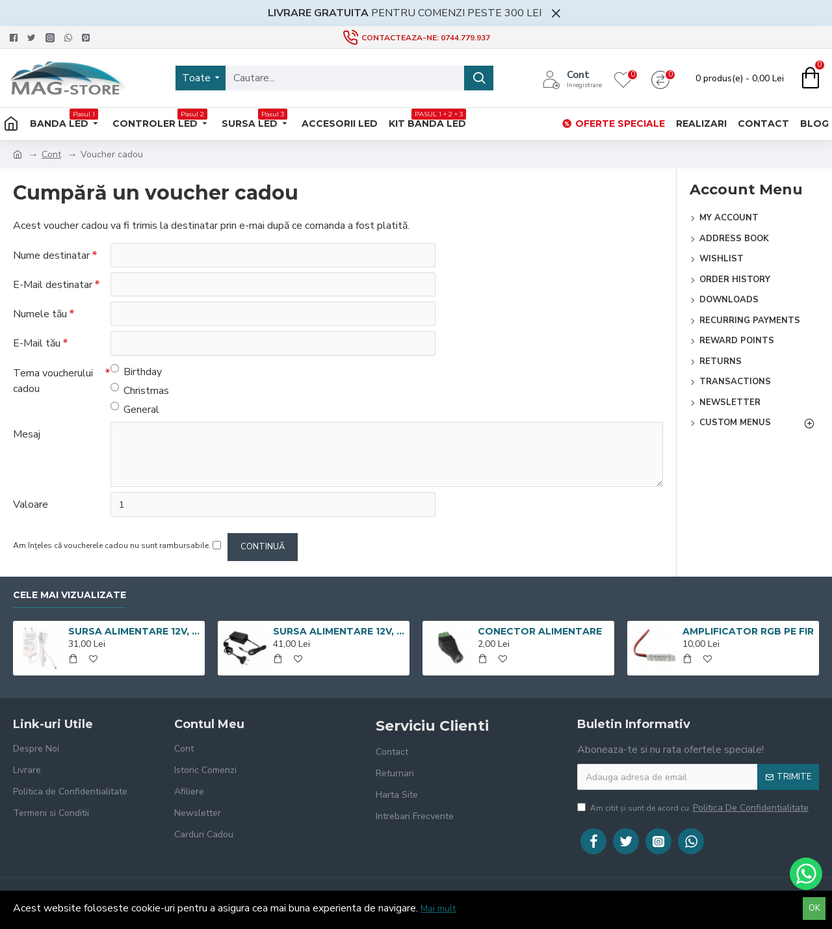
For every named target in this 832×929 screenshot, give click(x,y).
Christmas (139, 392)
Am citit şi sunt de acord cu (694, 808)
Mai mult (438, 908)
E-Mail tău (36, 345)
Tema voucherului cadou (53, 383)
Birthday (136, 373)
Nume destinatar (51, 255)
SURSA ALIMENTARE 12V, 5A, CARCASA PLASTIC (339, 632)
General (134, 411)
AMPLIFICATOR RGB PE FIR (748, 632)
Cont (51, 154)
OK (814, 908)
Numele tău (40, 315)
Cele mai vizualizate (69, 595)
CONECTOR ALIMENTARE (540, 632)
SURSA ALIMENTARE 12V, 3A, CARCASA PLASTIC (134, 632)
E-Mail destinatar (52, 285)
